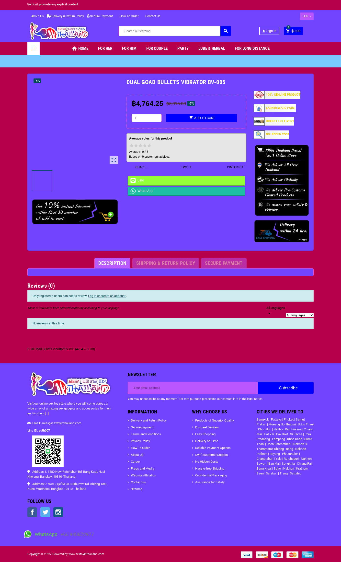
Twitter (45, 512)
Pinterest (232, 167)
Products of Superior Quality (214, 420)
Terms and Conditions (146, 434)
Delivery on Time (206, 441)
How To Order (127, 16)
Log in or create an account (107, 296)
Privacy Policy (140, 441)
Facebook (32, 512)
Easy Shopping (205, 434)
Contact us (138, 482)
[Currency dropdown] (307, 16)
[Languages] (275, 311)
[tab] (112, 263)
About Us (35, 16)
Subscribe (286, 387)
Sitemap (136, 489)
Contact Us (150, 16)
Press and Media (142, 468)
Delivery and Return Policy (149, 420)
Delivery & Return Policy (65, 16)
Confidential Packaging (211, 475)
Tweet (183, 167)
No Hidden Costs (206, 461)
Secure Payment (100, 16)
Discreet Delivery (207, 427)
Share (137, 167)
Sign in (269, 31)
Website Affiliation (143, 475)
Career (135, 461)
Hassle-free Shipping (209, 468)
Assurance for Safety (210, 482)
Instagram (58, 512)
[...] (47, 413)
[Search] (175, 31)
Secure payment (142, 427)
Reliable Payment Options (213, 448)
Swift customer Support (211, 455)
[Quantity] (147, 118)
